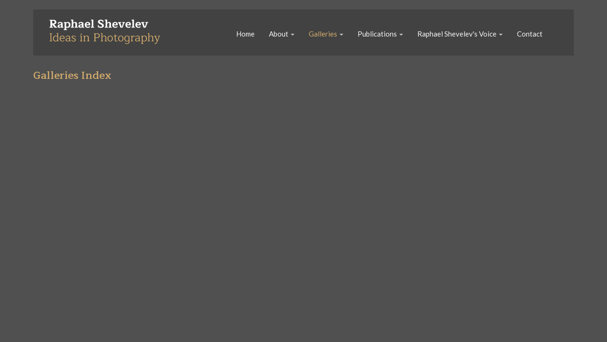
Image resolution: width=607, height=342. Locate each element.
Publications (380, 33)
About (281, 33)
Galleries (326, 33)
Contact (530, 33)
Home (245, 33)
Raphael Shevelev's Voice (460, 33)
